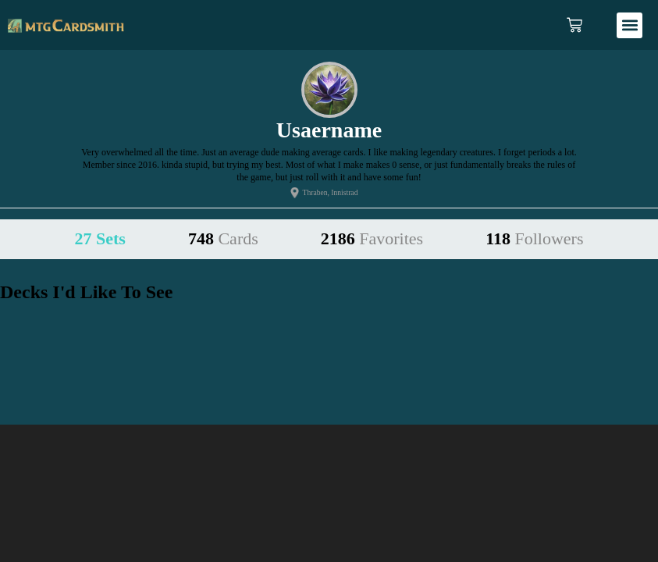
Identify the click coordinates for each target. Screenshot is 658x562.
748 (223, 238)
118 (534, 238)
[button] (629, 25)
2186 (372, 238)
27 (100, 238)
